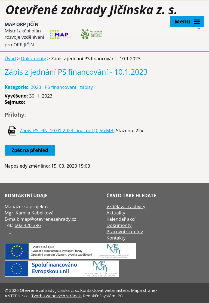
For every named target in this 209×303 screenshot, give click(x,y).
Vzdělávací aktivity (125, 206)
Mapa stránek (144, 290)
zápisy (86, 87)
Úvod (10, 58)
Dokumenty (33, 58)
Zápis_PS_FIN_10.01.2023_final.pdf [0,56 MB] (67, 130)
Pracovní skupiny (124, 231)
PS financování (60, 87)
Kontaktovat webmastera (104, 290)
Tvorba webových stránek (56, 295)
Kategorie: (16, 87)
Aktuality (115, 213)
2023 (35, 87)
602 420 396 (28, 225)
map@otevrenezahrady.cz (48, 219)
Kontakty (115, 238)
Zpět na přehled (30, 150)
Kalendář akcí (120, 219)
